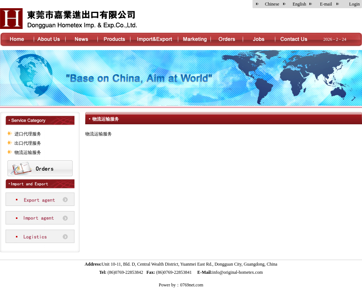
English (299, 4)
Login (354, 4)
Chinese (272, 4)
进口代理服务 (27, 134)
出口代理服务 (27, 143)
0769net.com (191, 285)
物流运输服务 (27, 152)
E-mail (326, 4)
